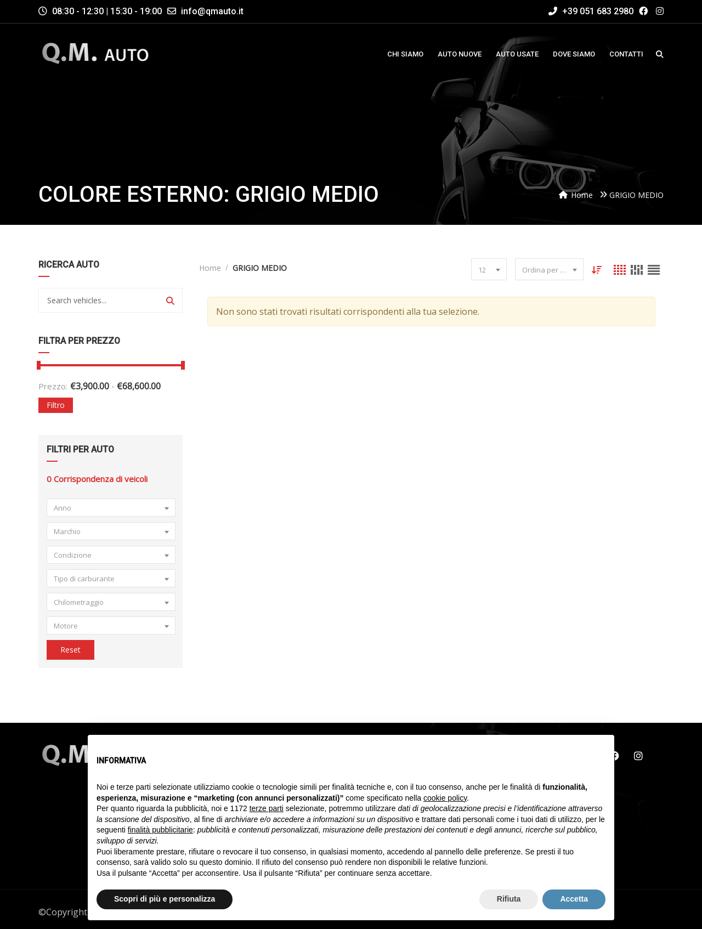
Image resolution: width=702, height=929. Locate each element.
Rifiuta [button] (509, 898)
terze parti (267, 808)
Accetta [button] (574, 898)
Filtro (56, 405)
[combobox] (111, 508)
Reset (70, 649)
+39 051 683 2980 (590, 11)
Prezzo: (52, 386)
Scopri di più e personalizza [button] (164, 898)
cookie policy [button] (445, 798)
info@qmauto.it (212, 11)
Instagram (638, 755)
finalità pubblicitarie (160, 829)
